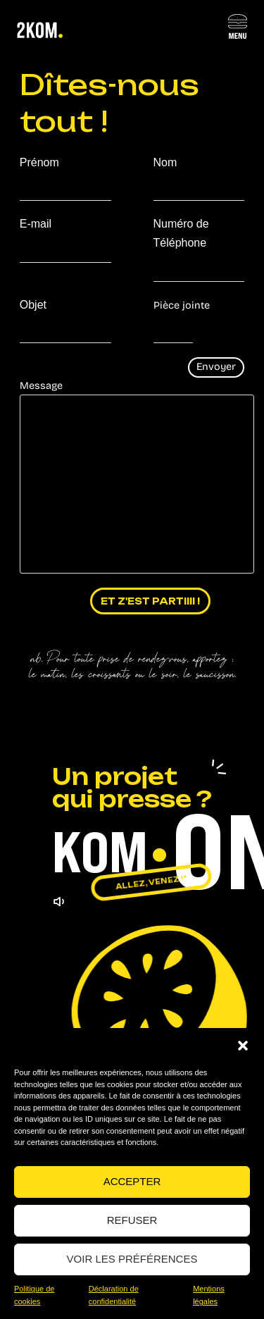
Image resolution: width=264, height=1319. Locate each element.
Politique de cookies (34, 1295)
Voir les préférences (132, 1259)
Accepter (132, 1181)
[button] (243, 1046)
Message (132, 477)
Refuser (132, 1220)
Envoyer (216, 367)
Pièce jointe (181, 305)
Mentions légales (209, 1295)
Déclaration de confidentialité (114, 1295)
